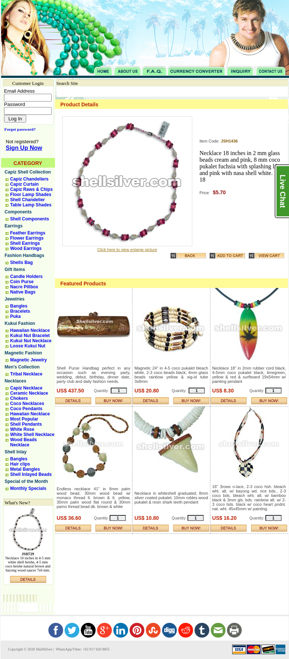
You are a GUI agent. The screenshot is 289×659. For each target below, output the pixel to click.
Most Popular (24, 419)
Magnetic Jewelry (28, 360)
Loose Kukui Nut (27, 346)
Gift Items (15, 269)
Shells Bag (21, 262)
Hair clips (20, 464)
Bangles (19, 306)
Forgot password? (18, 129)
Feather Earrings (27, 233)
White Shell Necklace (32, 434)
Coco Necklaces (27, 403)
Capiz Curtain (24, 184)
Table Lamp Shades (31, 204)
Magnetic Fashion (23, 353)
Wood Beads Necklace (23, 442)
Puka (15, 316)
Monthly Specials (28, 488)
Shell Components (29, 219)
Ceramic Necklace (29, 393)
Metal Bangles (25, 469)
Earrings (14, 226)
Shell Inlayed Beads (31, 474)
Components (18, 211)
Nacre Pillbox (24, 286)
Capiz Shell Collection (28, 172)
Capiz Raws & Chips (31, 189)
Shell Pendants (26, 424)
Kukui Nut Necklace (31, 340)
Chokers (19, 398)
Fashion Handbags (24, 255)
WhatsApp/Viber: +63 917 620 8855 (82, 649)
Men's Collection (22, 367)
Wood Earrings (26, 248)
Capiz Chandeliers (29, 179)
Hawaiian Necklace (30, 330)
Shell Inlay (16, 451)
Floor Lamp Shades (30, 194)
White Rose (22, 429)
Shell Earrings (25, 243)
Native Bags (23, 292)
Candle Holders (26, 276)
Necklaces (16, 381)
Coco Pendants (26, 408)
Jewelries (15, 299)
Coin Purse (22, 281)
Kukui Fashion (20, 323)
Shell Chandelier (27, 199)
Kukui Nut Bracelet (30, 335)
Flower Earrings (27, 238)
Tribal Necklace (26, 374)
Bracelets (20, 311)
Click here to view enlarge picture (127, 249)
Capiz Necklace (26, 388)
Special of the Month (26, 481)
